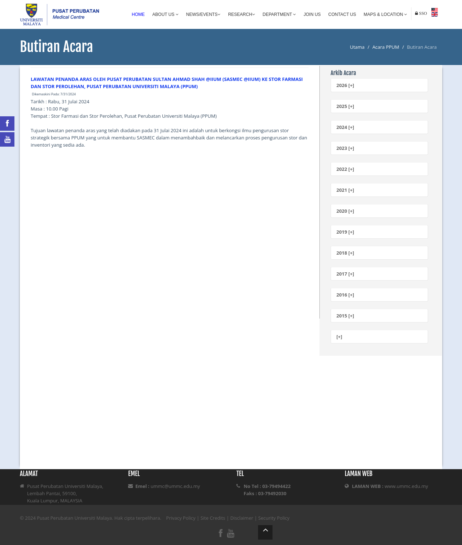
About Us (165, 14)
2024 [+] (345, 127)
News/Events (203, 14)
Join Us (312, 14)
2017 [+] (345, 274)
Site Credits (212, 518)
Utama (357, 47)
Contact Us (342, 14)
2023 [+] (345, 148)
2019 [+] (345, 232)
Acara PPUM (385, 47)
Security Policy (273, 518)
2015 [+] (345, 315)
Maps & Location (385, 14)
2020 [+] (345, 211)
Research (241, 14)
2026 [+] (345, 85)
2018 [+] (345, 253)
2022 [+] (345, 169)
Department (279, 14)
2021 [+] (345, 190)
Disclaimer (241, 518)
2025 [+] (345, 106)
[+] (339, 336)
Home (138, 14)
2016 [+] (345, 294)
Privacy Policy (180, 518)
